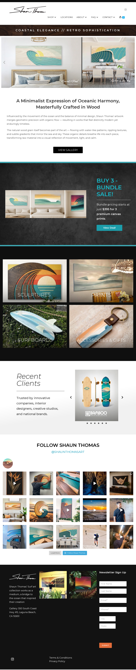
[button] (4, 62)
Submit (105, 645)
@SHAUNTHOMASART (68, 452)
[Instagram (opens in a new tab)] (126, 9)
